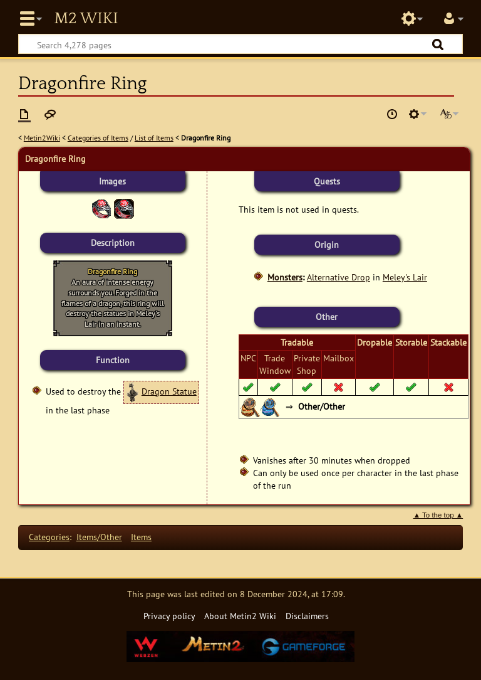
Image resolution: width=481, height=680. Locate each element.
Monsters (285, 277)
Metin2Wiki (42, 137)
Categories (49, 537)
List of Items (154, 137)
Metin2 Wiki (86, 19)
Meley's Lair (405, 277)
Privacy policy (169, 616)
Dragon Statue (169, 391)
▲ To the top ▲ (438, 515)
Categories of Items (98, 137)
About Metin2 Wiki (240, 616)
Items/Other (99, 537)
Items (141, 537)
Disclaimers (307, 616)
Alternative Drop (338, 277)
